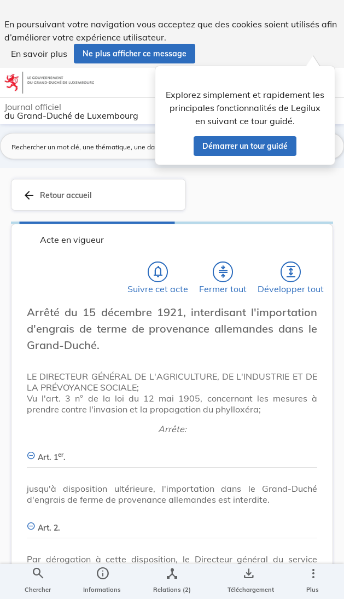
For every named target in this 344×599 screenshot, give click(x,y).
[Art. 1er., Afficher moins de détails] (172, 451)
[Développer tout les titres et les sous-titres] (291, 271)
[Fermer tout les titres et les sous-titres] (223, 271)
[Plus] (312, 581)
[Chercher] (38, 581)
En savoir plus (39, 53)
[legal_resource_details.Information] (102, 581)
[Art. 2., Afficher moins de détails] (172, 521)
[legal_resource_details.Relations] (172, 581)
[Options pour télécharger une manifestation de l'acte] (248, 581)
